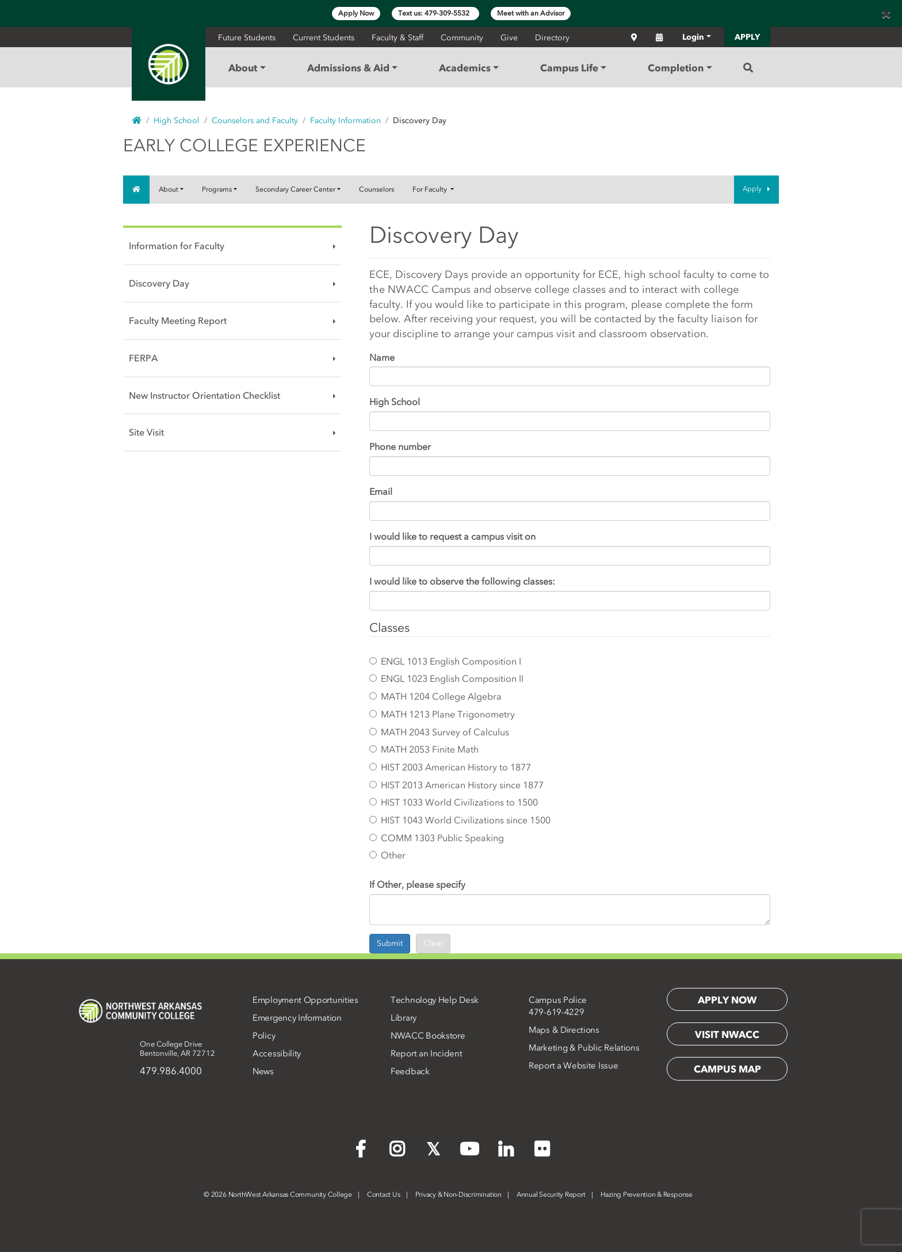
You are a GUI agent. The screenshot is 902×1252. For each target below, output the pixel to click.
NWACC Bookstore (428, 1035)
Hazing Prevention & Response (647, 1194)
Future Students (247, 38)
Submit (390, 943)
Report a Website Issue (573, 1065)
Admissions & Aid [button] (348, 68)
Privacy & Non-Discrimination (458, 1194)
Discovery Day (159, 283)
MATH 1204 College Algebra (435, 696)
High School (177, 120)
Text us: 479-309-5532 (435, 13)
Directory (552, 38)
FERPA (143, 358)
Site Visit (146, 432)
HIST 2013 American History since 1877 (456, 785)
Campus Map (727, 1069)
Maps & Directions (564, 1030)
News (263, 1071)
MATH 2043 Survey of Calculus (439, 732)
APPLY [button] (747, 37)
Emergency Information (297, 1018)
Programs (217, 189)
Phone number (400, 446)
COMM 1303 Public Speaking (436, 837)
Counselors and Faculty (255, 120)
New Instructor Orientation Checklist (204, 395)
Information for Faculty (176, 245)
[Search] (748, 67)
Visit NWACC (727, 1034)
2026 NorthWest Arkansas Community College (278, 1194)
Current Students (323, 38)
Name (382, 357)
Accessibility (277, 1053)
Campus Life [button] (569, 68)
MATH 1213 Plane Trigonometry (442, 714)
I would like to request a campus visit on (452, 536)
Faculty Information (345, 120)
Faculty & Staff (397, 38)
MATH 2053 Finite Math (424, 749)
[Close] (886, 14)
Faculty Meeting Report (178, 320)
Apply (756, 189)
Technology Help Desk (435, 1000)
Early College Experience (244, 145)
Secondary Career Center (295, 189)
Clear (433, 943)
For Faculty (430, 189)
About (168, 189)
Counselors (376, 189)
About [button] (242, 68)
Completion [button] (676, 68)
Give (509, 38)
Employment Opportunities (305, 1000)
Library (403, 1018)
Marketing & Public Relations (584, 1048)
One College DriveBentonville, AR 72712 (177, 1049)
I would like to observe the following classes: (462, 581)
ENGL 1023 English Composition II (446, 678)
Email (380, 491)
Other (387, 855)
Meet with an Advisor (530, 13)
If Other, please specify (417, 884)
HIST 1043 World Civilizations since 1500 (460, 820)
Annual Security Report (551, 1194)
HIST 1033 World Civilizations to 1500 (453, 802)
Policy (264, 1035)
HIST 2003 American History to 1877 (450, 767)
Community (462, 38)
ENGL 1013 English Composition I (445, 661)
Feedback (410, 1071)
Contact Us (383, 1194)
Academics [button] (465, 68)
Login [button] (693, 37)
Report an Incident (427, 1053)
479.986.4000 (171, 1071)
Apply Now (356, 13)
